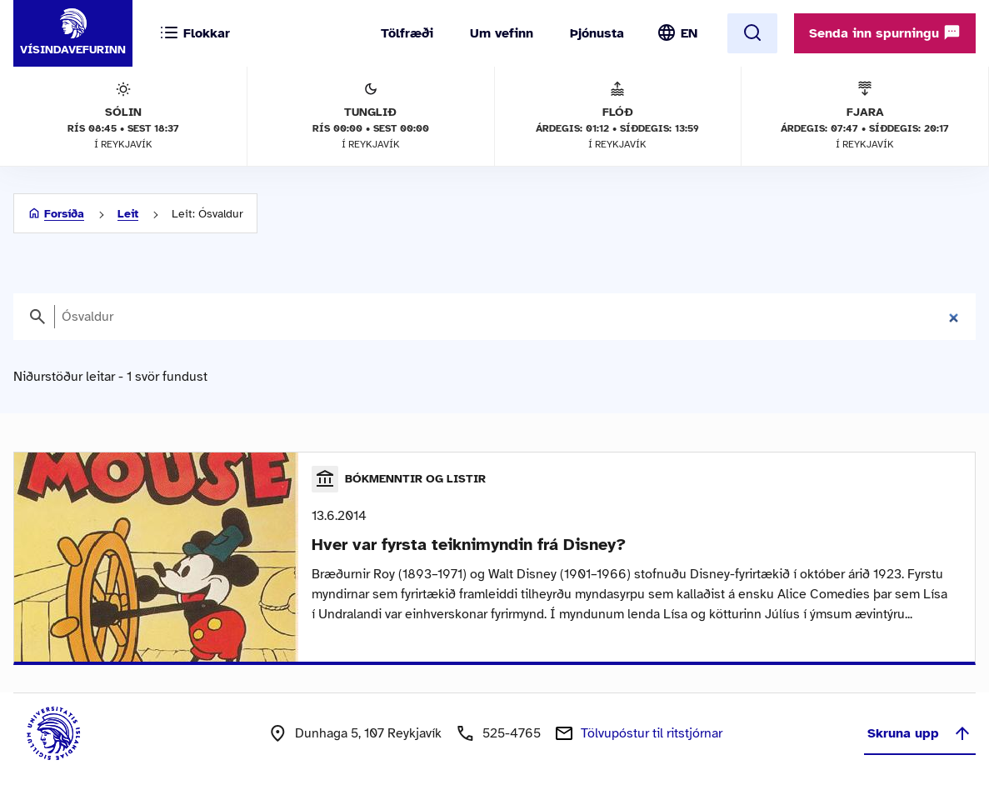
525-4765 (511, 733)
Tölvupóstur (651, 733)
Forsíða (64, 214)
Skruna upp (919, 733)
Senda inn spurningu (885, 32)
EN (689, 33)
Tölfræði (407, 33)
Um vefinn (501, 33)
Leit (127, 214)
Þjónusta (597, 33)
